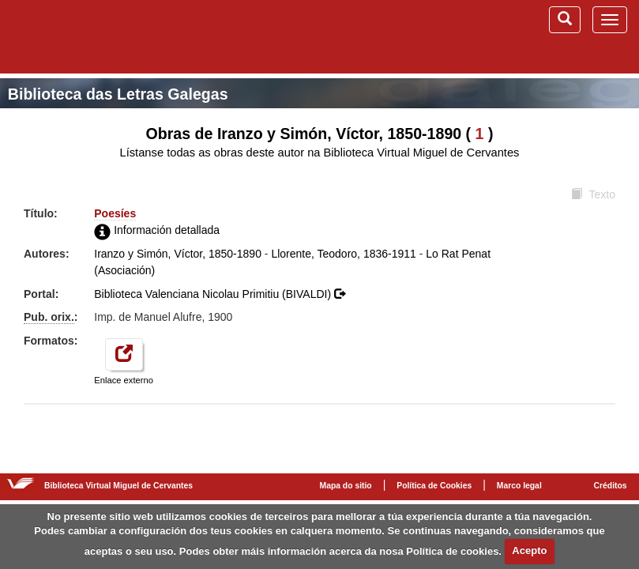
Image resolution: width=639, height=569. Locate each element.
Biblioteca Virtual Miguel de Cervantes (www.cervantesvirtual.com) (95, 36)
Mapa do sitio (346, 485)
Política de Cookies (434, 485)
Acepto (529, 550)
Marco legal (519, 485)
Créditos (610, 485)
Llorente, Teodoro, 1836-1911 (343, 253)
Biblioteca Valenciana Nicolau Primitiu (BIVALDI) (219, 294)
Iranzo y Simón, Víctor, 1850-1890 (177, 253)
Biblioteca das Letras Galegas (118, 94)
